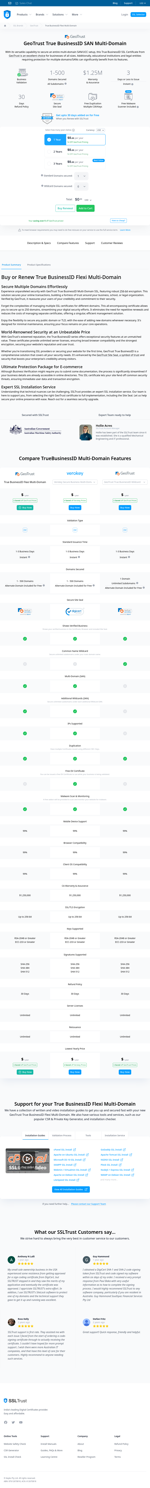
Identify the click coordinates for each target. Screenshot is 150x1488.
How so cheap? (118, 220)
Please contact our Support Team (88, 1203)
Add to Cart (85, 208)
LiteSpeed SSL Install (66, 1180)
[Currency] (142, 3)
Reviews (112, 243)
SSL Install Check (12, 1456)
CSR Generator (11, 1450)
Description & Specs (39, 243)
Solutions (60, 14)
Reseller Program (86, 1456)
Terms (117, 1456)
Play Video (27, 1161)
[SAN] (81, 176)
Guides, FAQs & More (52, 1450)
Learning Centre (49, 1456)
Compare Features (68, 243)
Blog (115, 3)
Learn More (125, 230)
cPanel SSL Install (65, 1149)
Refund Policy (121, 1443)
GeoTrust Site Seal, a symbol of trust (118, 355)
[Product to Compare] (75, 482)
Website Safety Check (15, 1443)
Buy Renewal (65, 208)
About (81, 1443)
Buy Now (25, 507)
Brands (42, 14)
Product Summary (11, 264)
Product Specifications (39, 264)
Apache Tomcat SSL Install (116, 1154)
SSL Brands (18, 25)
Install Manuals (49, 1443)
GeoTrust (34, 25)
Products (24, 14)
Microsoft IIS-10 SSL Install (70, 1159)
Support (128, 3)
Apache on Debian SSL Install (71, 1175)
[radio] (75, 139)
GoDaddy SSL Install (113, 1149)
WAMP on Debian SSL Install (117, 1175)
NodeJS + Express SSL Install (117, 1169)
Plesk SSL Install (111, 1164)
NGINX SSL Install (112, 1159)
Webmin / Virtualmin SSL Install (72, 1169)
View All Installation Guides (71, 1189)
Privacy (118, 1450)
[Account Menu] (124, 14)
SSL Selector (138, 14)
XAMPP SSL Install (65, 1164)
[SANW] (81, 186)
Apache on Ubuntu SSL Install (71, 1154)
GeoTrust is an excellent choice (27, 55)
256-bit (124, 291)
